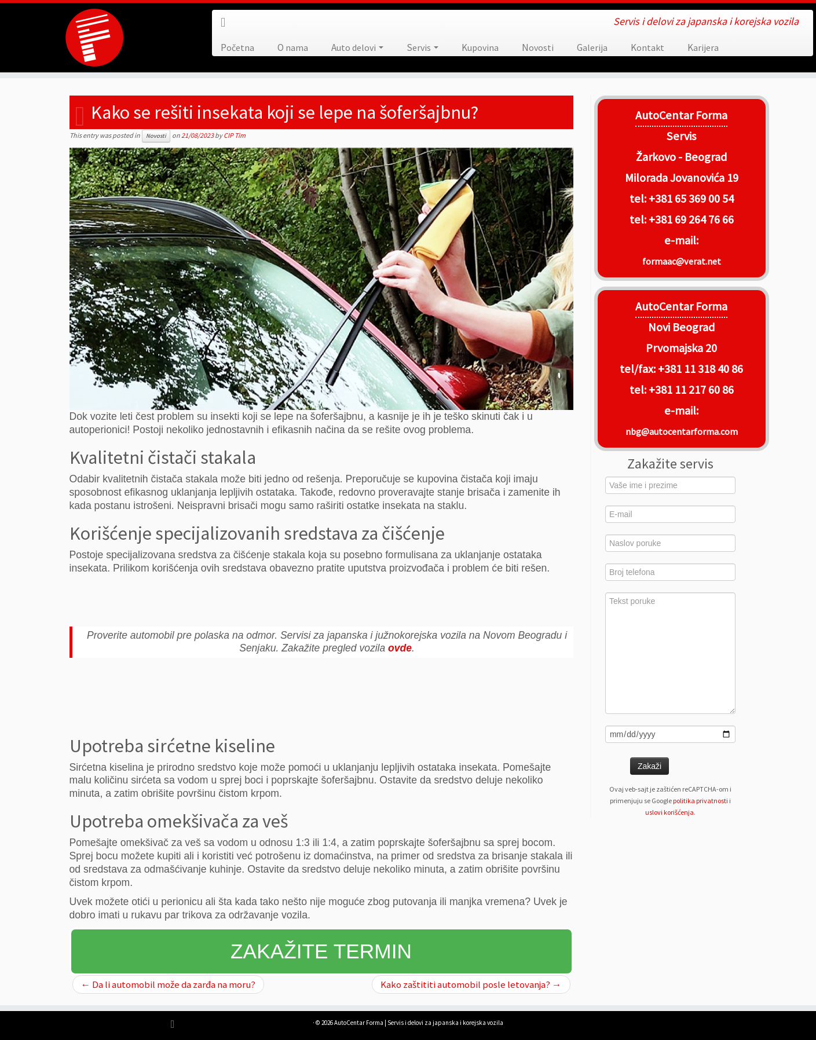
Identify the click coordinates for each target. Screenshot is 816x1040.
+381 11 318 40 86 (699, 368)
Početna (237, 47)
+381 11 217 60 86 (691, 389)
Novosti (538, 47)
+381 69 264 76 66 (691, 219)
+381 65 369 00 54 (691, 198)
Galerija (592, 47)
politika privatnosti (700, 800)
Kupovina (480, 47)
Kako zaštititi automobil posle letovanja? (471, 984)
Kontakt (647, 47)
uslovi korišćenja (669, 812)
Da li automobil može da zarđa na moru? (168, 984)
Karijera (703, 47)
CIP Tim (235, 135)
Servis (422, 47)
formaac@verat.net (681, 261)
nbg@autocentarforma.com (681, 431)
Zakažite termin (321, 951)
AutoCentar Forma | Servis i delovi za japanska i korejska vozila (418, 1023)
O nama (292, 47)
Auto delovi (357, 47)
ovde (400, 648)
